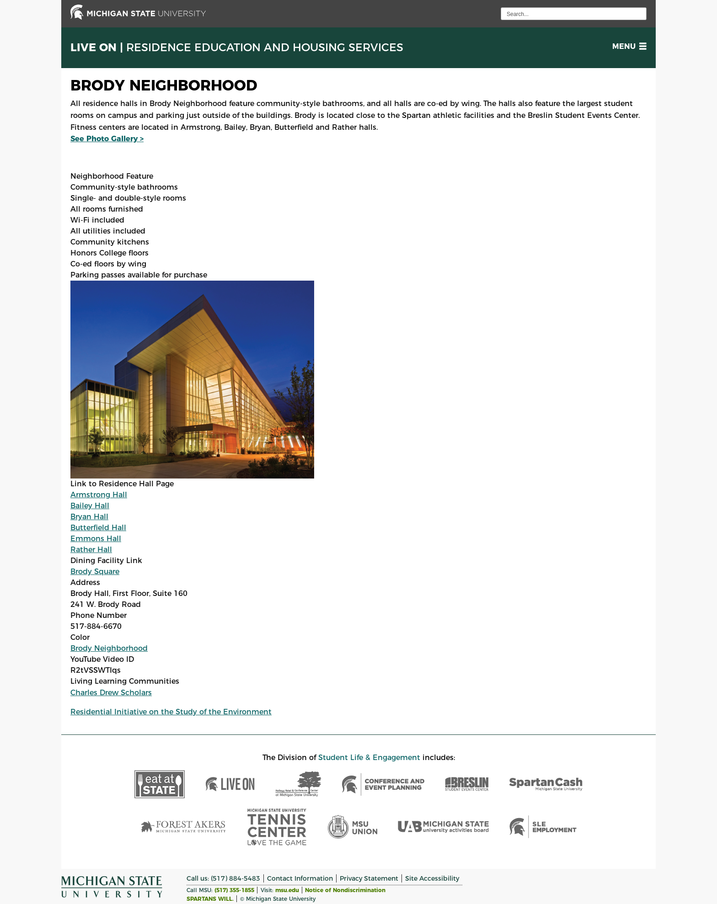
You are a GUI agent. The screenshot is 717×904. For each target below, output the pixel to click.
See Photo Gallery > (107, 138)
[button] (628, 46)
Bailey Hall (89, 505)
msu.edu (287, 890)
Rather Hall (91, 549)
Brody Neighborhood (109, 648)
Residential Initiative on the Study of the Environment (171, 711)
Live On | (236, 47)
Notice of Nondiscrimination (345, 890)
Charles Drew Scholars (111, 692)
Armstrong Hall (98, 494)
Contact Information (300, 878)
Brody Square (94, 571)
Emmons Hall (95, 538)
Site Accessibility (432, 878)
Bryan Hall (89, 516)
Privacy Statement (369, 878)
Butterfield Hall (98, 527)
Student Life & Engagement (369, 757)
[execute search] (638, 14)
